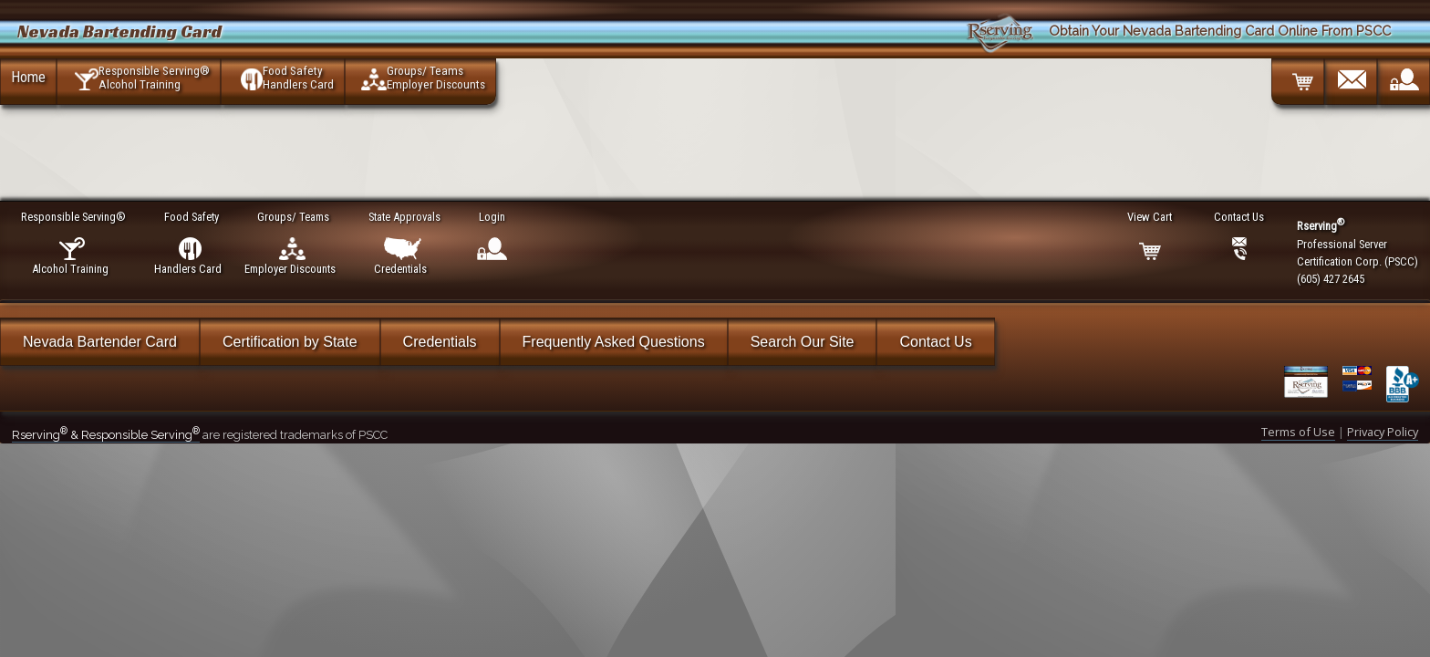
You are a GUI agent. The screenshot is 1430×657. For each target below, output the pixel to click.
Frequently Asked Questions (614, 341)
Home (28, 77)
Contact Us (935, 341)
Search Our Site (803, 341)
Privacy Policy (1382, 431)
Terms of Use (1298, 431)
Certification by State (290, 341)
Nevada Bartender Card (100, 341)
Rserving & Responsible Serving (106, 435)
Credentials (440, 341)
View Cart (1150, 217)
